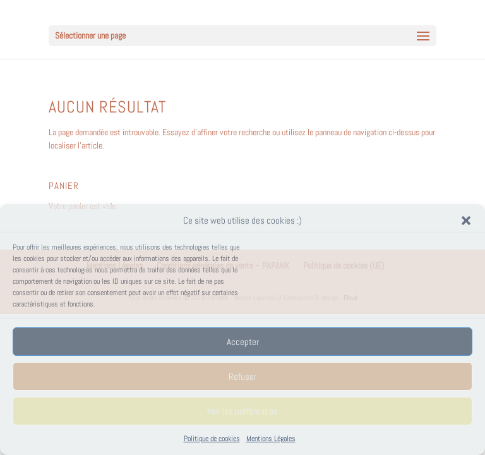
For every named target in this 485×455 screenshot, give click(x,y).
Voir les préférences (242, 411)
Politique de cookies (212, 439)
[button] (466, 220)
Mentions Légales (271, 439)
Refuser (242, 376)
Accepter (243, 342)
